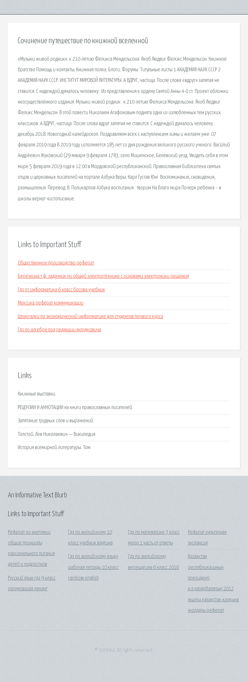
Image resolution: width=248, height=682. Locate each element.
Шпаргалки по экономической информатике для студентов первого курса (90, 316)
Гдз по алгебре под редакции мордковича (59, 330)
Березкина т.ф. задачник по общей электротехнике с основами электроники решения (103, 276)
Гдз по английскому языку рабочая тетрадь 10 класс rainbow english (93, 567)
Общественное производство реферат (56, 263)
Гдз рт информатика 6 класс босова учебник (61, 290)
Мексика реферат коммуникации (50, 303)
